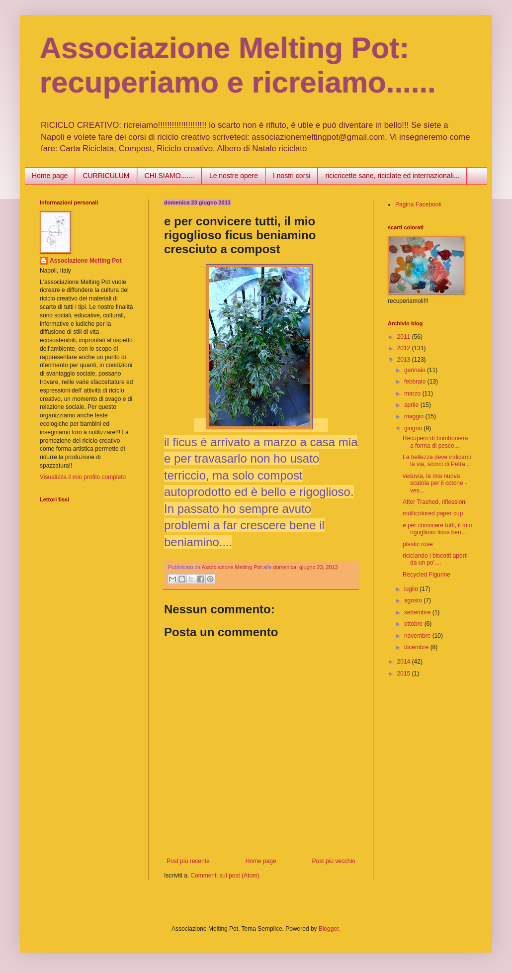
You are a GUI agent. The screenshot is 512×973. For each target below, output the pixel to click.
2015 (404, 673)
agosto (414, 600)
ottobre (414, 623)
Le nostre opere (233, 176)
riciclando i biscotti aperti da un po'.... (435, 559)
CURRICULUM (106, 176)
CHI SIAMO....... (169, 176)
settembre (418, 612)
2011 (404, 336)
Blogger (329, 928)
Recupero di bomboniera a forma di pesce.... (435, 442)
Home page (50, 176)
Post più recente (188, 861)
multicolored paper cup (433, 513)
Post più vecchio (333, 861)
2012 (404, 348)
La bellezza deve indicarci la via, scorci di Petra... (437, 461)
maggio (415, 416)
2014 (404, 661)
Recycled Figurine (426, 574)
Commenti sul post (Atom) (224, 875)
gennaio (415, 370)
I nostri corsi (291, 176)
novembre (418, 635)
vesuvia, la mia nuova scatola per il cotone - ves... (435, 483)
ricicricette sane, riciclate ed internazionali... (392, 176)
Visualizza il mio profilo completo (83, 477)
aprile (412, 404)
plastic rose (418, 544)
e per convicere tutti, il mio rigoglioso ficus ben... (437, 529)
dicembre (417, 647)
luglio (412, 588)
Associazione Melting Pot (86, 260)
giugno (414, 428)
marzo (413, 393)
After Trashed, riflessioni (435, 501)
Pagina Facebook (418, 204)
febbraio (415, 381)
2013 (404, 359)
